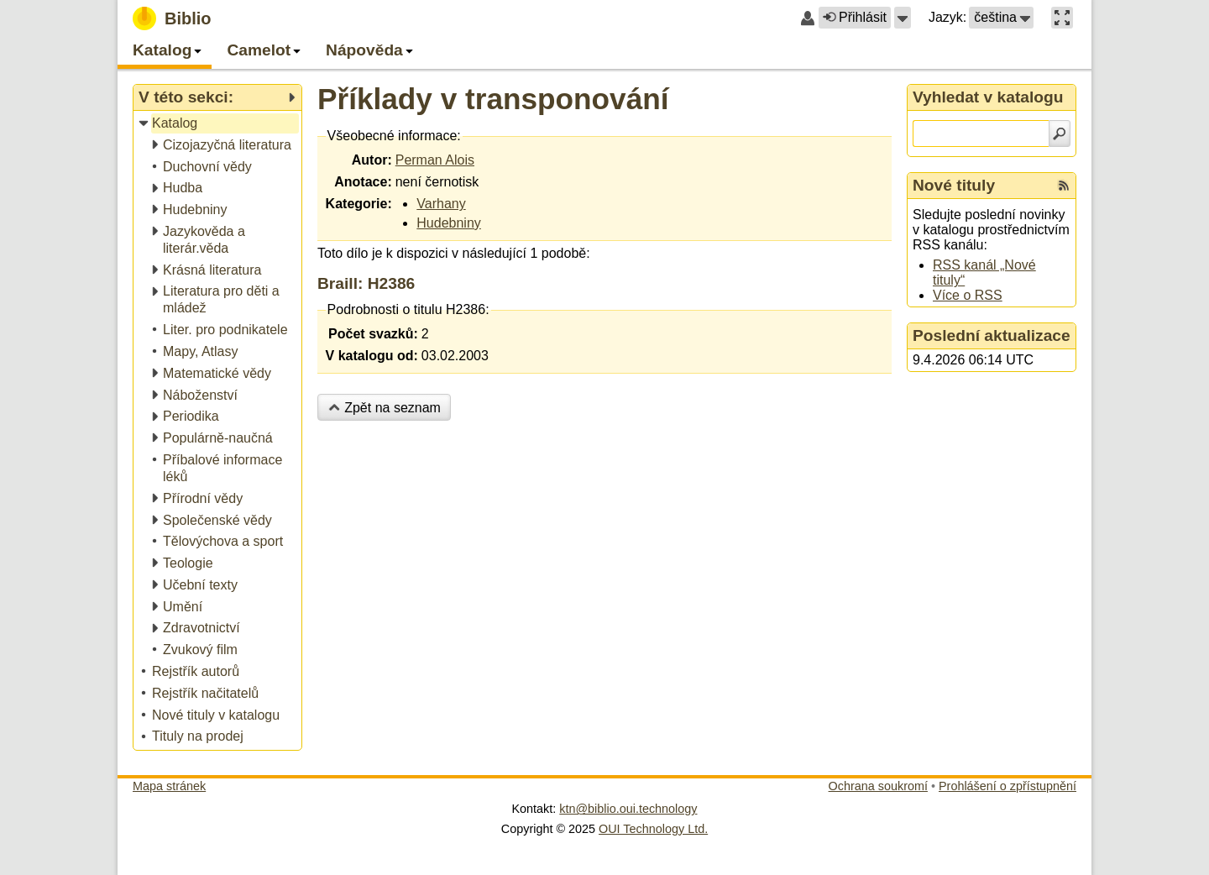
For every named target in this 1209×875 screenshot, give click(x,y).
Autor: (372, 160)
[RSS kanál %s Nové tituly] (1063, 185)
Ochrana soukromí (878, 786)
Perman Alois (434, 160)
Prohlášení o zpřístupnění (1007, 786)
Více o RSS (967, 295)
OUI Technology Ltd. (653, 829)
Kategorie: (359, 203)
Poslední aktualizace (991, 335)
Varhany (440, 203)
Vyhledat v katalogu (988, 97)
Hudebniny (448, 223)
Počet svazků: (373, 334)
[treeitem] (219, 123)
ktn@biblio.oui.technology (628, 808)
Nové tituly (954, 185)
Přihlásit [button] (855, 17)
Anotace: (362, 182)
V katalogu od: (372, 355)
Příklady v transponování (492, 98)
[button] (902, 18)
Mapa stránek (169, 786)
